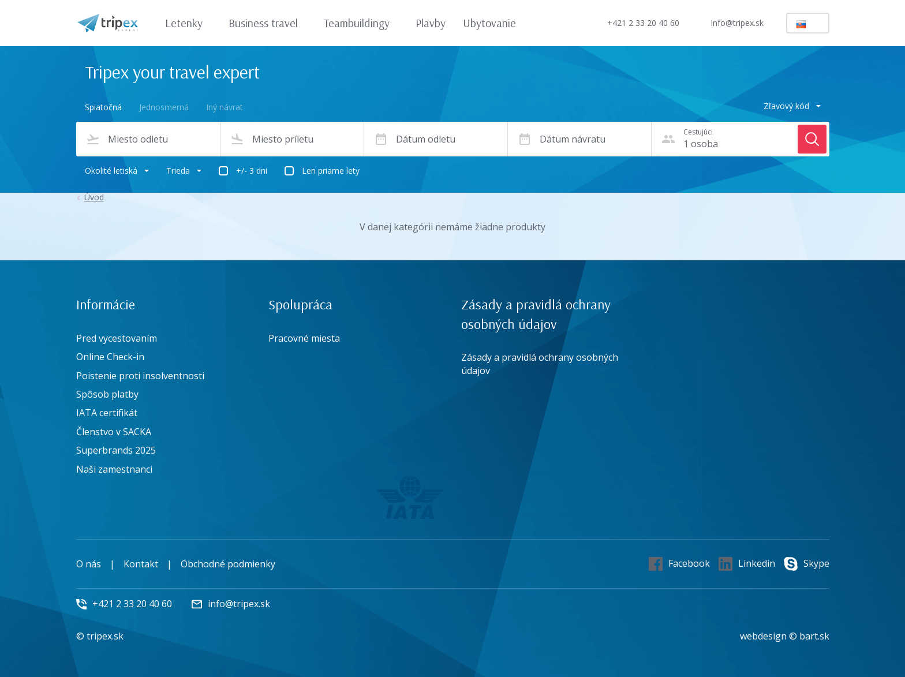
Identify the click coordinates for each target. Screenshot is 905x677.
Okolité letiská (117, 170)
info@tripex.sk (727, 23)
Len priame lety (331, 170)
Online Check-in (110, 356)
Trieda (183, 170)
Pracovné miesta (304, 338)
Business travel (269, 23)
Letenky (189, 23)
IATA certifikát (106, 412)
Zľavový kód (792, 105)
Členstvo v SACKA (113, 431)
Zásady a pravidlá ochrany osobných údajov (539, 363)
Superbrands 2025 (116, 450)
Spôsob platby (107, 394)
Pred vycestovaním (116, 338)
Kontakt (141, 564)
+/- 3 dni (251, 170)
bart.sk (814, 636)
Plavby (431, 23)
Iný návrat (224, 107)
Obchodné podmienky (228, 564)
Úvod (94, 198)
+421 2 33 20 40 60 (633, 22)
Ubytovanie (489, 23)
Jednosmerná (164, 107)
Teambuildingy (362, 23)
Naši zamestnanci (114, 469)
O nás (88, 564)
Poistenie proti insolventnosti (140, 375)
